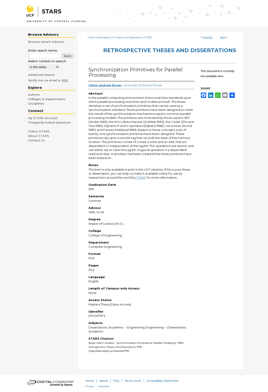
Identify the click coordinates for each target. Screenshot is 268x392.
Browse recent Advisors (46, 41)
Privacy (89, 386)
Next (223, 37)
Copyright (103, 386)
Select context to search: (47, 61)
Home (91, 37)
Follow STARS (39, 131)
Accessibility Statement (163, 380)
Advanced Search (41, 74)
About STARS (38, 136)
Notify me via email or (48, 80)
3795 (149, 37)
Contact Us (36, 140)
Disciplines (36, 103)
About (103, 380)
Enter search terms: (43, 50)
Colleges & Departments (46, 99)
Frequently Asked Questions (49, 122)
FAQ (116, 380)
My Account (133, 380)
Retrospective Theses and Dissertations (120, 37)
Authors (34, 94)
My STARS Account (43, 118)
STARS (141, 177)
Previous (207, 37)
